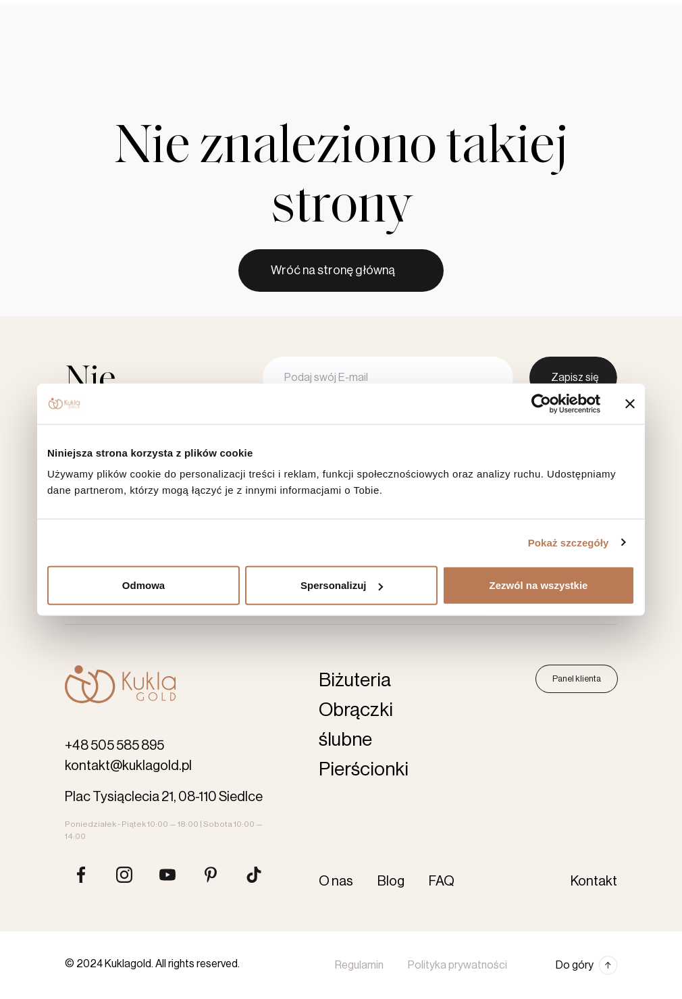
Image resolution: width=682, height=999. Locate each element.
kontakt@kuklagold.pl (128, 766)
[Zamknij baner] (630, 403)
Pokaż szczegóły (568, 542)
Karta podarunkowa (468, 57)
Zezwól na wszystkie (539, 585)
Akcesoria (380, 57)
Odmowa (143, 585)
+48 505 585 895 (114, 745)
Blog (361, 12)
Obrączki (155, 57)
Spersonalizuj (341, 585)
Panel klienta (576, 678)
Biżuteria (306, 57)
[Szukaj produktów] (537, 57)
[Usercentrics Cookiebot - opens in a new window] (541, 403)
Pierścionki (231, 57)
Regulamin (359, 965)
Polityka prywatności (457, 965)
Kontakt (404, 12)
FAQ (441, 881)
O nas (323, 12)
